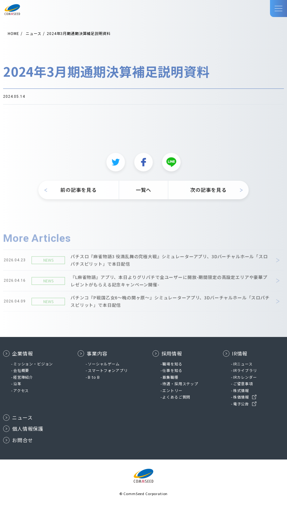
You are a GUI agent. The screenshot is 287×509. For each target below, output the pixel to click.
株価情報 (241, 396)
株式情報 (241, 390)
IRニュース (243, 363)
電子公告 (241, 403)
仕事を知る (172, 370)
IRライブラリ (245, 370)
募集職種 (170, 377)
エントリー (172, 390)
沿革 (17, 383)
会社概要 (21, 370)
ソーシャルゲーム (104, 363)
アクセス (21, 390)
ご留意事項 (243, 383)
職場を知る (172, 363)
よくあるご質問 (176, 396)
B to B (94, 377)
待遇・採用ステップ (180, 383)
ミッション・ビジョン (33, 363)
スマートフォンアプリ (107, 370)
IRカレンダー (245, 377)
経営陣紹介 (23, 377)
